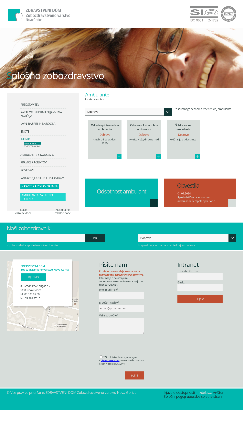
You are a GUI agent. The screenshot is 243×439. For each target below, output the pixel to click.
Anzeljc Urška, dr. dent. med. (105, 141)
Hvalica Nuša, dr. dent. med (144, 139)
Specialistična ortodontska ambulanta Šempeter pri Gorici (196, 199)
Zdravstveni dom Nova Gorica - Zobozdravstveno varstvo (39, 14)
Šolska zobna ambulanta (183, 127)
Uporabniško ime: (188, 300)
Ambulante (99, 99)
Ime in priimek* (108, 318)
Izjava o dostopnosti (179, 421)
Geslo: (181, 311)
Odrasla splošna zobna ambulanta (105, 127)
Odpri (168, 112)
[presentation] (129, 371)
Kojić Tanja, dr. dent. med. (183, 139)
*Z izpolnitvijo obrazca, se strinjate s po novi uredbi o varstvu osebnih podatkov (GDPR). (121, 389)
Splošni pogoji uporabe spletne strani (193, 425)
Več (119, 156)
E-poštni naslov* (109, 331)
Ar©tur (218, 421)
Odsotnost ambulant (121, 191)
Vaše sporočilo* (108, 344)
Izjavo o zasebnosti (110, 389)
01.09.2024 (184, 193)
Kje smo (33, 305)
